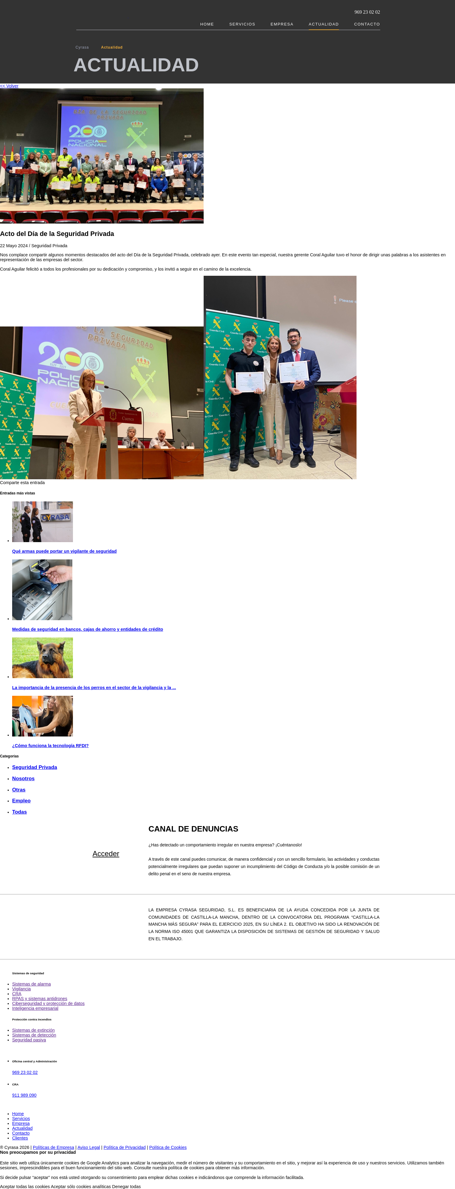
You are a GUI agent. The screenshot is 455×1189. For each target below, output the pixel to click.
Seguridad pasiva (29, 1039)
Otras (19, 790)
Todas (19, 812)
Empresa (282, 24)
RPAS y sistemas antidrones (39, 998)
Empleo (21, 801)
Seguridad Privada (34, 767)
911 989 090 (24, 1095)
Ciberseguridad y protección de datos (48, 1003)
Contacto (367, 24)
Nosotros (23, 778)
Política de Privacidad (125, 1147)
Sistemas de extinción (33, 1030)
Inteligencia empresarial (35, 1008)
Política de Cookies (168, 1147)
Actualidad (324, 24)
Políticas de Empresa (53, 1147)
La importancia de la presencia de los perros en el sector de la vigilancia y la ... (94, 687)
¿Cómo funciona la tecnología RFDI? (50, 745)
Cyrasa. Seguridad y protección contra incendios (102, 14)
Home (207, 24)
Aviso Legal (89, 1147)
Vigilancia (21, 988)
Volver (9, 86)
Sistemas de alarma (31, 984)
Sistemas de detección (34, 1035)
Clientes (20, 1138)
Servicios (242, 24)
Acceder (105, 853)
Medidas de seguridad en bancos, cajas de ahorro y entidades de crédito (87, 629)
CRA (16, 993)
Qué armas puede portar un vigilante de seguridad (64, 551)
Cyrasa (82, 47)
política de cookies (186, 1167)
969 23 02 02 (367, 12)
